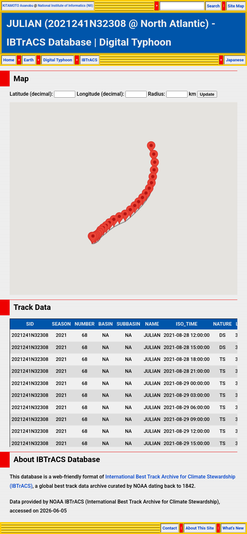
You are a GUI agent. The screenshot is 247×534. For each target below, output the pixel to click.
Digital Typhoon (57, 59)
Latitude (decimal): (42, 94)
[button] (93, 238)
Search (213, 6)
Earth (29, 59)
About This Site (200, 528)
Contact (169, 528)
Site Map (236, 6)
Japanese (235, 59)
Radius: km (172, 94)
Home (8, 59)
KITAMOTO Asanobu (18, 6)
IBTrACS (89, 59)
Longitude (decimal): (112, 94)
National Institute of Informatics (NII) (65, 6)
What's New (233, 528)
